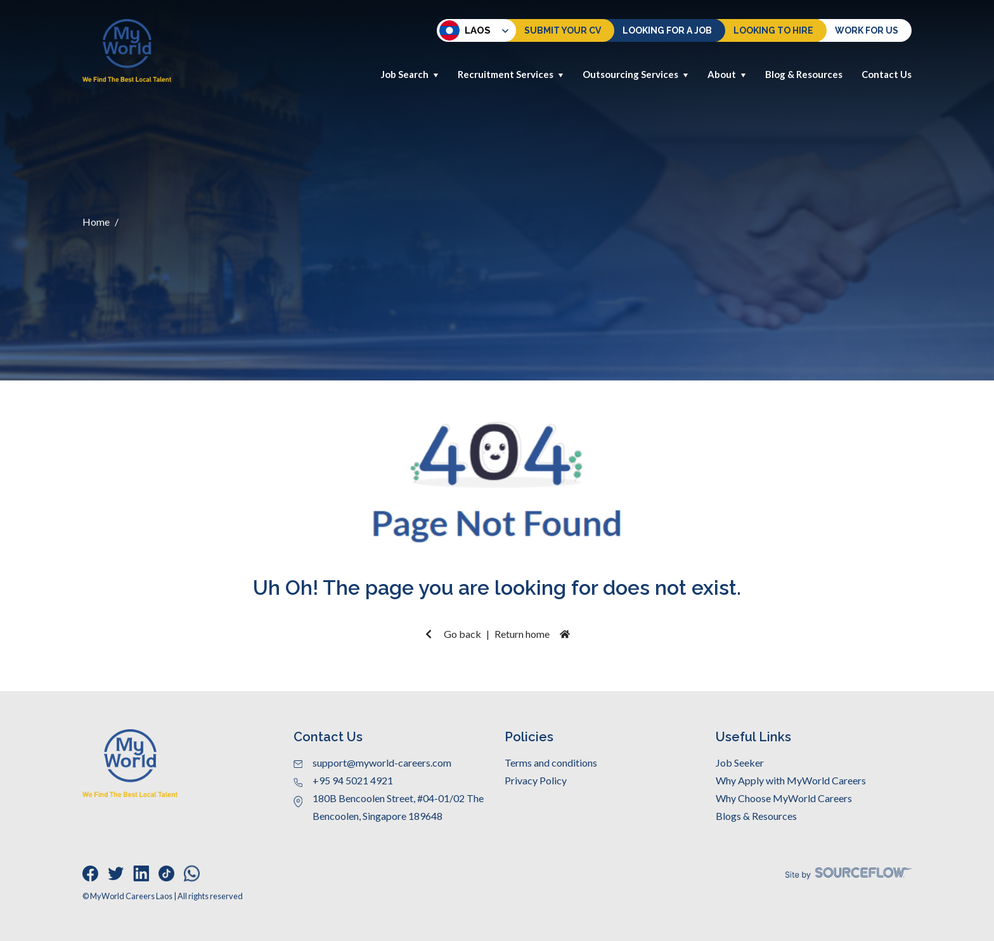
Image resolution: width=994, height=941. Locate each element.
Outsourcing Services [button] (635, 74)
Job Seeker (740, 762)
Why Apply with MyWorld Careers (791, 780)
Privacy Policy (536, 780)
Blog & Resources (803, 74)
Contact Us (887, 74)
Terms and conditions (551, 762)
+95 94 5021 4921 (353, 780)
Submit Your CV (562, 30)
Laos (465, 30)
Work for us (866, 30)
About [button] (726, 74)
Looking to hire (773, 30)
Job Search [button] (410, 74)
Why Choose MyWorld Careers (784, 798)
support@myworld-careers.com (382, 762)
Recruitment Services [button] (511, 74)
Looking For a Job (667, 30)
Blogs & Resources (756, 816)
